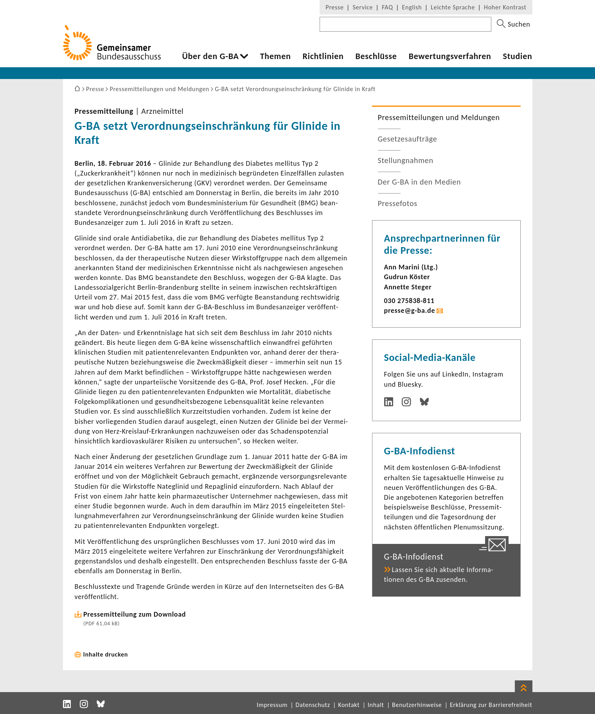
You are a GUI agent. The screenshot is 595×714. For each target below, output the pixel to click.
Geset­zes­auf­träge (407, 139)
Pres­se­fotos (397, 203)
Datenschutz (312, 705)
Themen (275, 56)
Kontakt (349, 705)
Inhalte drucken (105, 654)
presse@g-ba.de (409, 310)
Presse (334, 7)
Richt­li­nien (322, 56)
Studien (517, 56)
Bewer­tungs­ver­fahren (450, 56)
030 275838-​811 (409, 300)
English (412, 7)
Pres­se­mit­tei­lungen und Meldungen (439, 117)
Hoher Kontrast (505, 7)
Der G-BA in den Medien (419, 182)
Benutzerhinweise (417, 705)
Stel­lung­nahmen (405, 160)
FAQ (387, 7)
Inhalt (376, 705)
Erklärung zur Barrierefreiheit (491, 705)
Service (363, 7)
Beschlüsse (376, 56)
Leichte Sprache (453, 7)
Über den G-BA (210, 56)
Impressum (272, 705)
